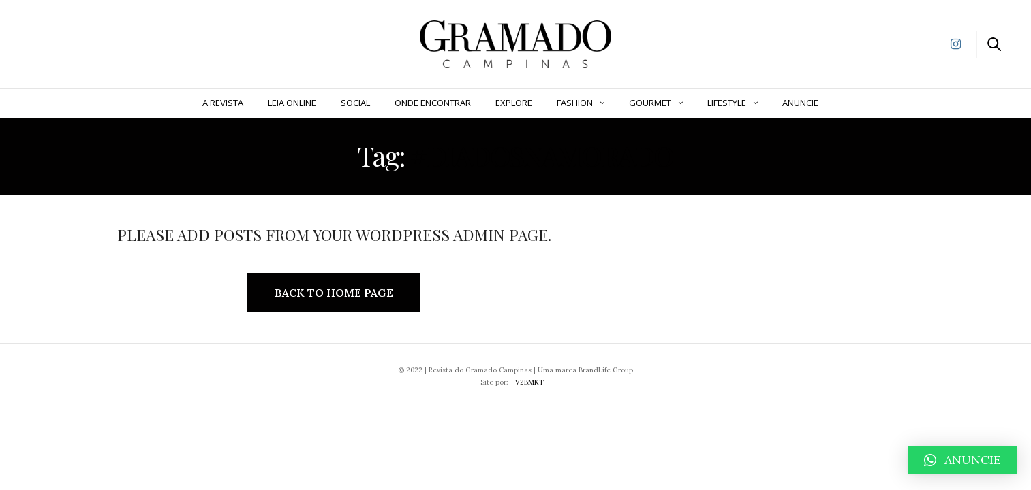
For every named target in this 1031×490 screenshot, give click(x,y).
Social (355, 103)
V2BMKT (529, 382)
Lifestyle (726, 103)
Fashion (575, 103)
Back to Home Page (334, 292)
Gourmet (650, 103)
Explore (513, 103)
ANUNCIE (800, 103)
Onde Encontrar (433, 103)
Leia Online (292, 103)
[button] (962, 460)
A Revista (222, 103)
